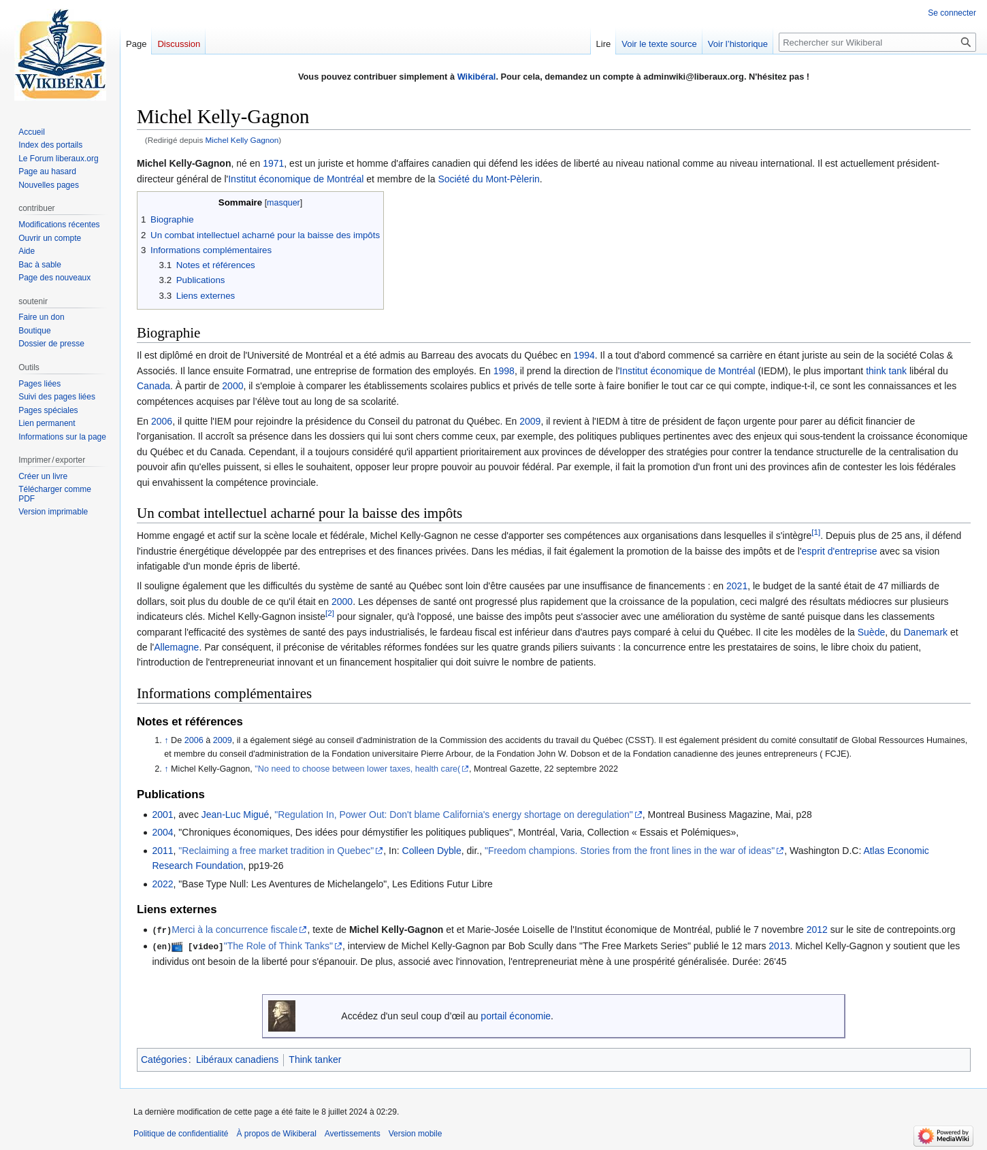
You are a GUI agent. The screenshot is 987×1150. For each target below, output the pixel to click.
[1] (815, 532)
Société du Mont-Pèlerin (488, 179)
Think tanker (315, 1058)
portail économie (516, 1014)
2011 (162, 850)
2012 (817, 929)
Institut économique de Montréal (295, 179)
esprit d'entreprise (839, 551)
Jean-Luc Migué (235, 814)
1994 (584, 355)
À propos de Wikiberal (276, 1133)
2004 (162, 832)
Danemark (925, 632)
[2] (329, 613)
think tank (886, 370)
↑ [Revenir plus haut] (166, 740)
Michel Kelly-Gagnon (396, 929)
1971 (273, 163)
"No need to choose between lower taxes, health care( (357, 769)
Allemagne (176, 647)
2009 (529, 421)
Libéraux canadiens (237, 1058)
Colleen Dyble (432, 850)
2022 (162, 883)
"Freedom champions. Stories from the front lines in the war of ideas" (630, 850)
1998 (504, 370)
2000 (232, 385)
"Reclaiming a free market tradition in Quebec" (276, 850)
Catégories (164, 1058)
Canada (153, 385)
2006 (161, 421)
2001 (162, 814)
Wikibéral (476, 76)
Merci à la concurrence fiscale (234, 929)
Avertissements (353, 1133)
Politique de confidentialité (180, 1133)
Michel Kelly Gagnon (242, 139)
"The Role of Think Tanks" (278, 945)
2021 (736, 585)
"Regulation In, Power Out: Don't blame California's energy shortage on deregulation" (453, 814)
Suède (871, 632)
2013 (779, 945)
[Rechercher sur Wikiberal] (877, 42)
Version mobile (415, 1133)
